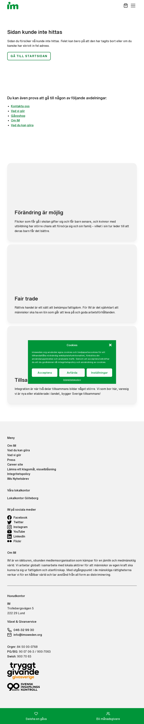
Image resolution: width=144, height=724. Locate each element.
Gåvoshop (18, 115)
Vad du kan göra (22, 125)
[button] (110, 345)
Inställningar (99, 372)
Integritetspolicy (72, 380)
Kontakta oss (20, 106)
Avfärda (72, 372)
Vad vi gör (18, 110)
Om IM (15, 120)
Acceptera (45, 372)
